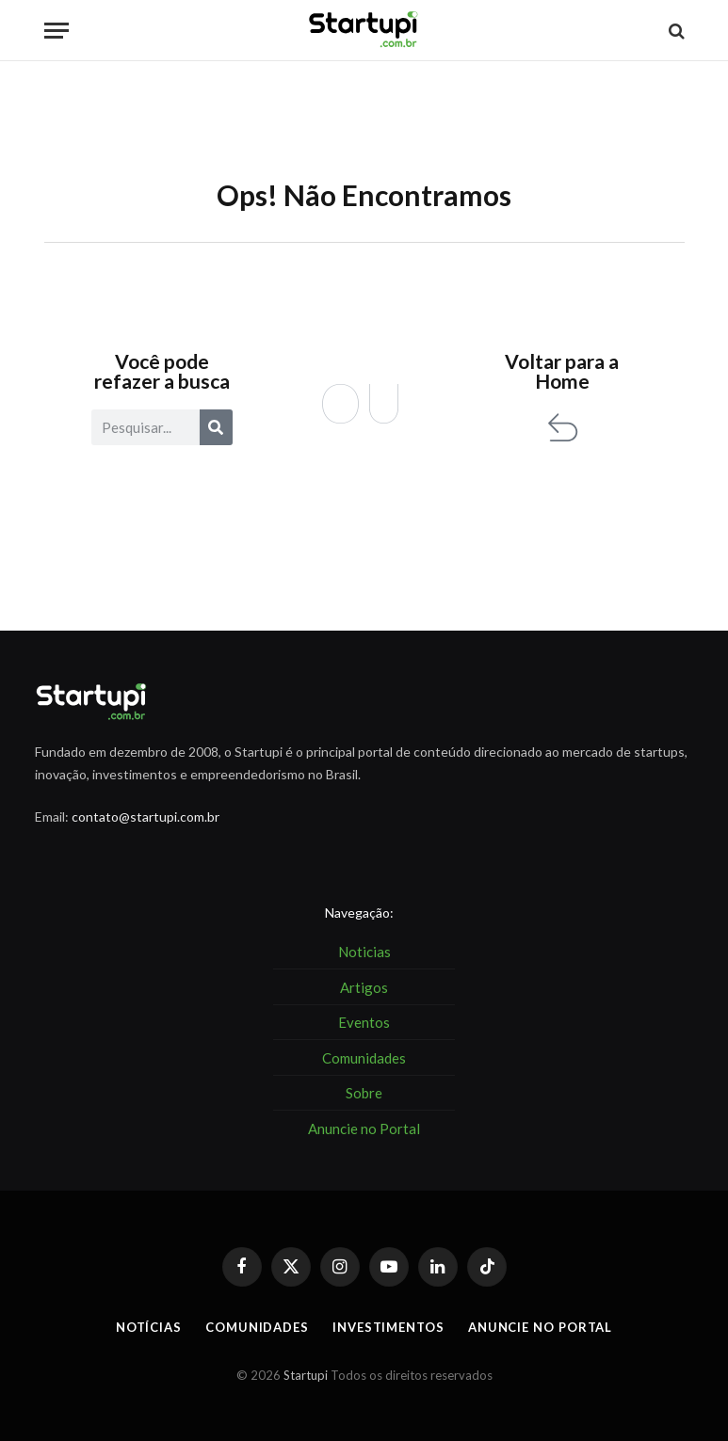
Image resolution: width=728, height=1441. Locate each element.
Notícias (149, 1327)
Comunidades (257, 1327)
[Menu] (56, 30)
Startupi (305, 1375)
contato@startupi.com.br (145, 817)
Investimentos (388, 1327)
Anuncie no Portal (540, 1327)
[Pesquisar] (216, 427)
